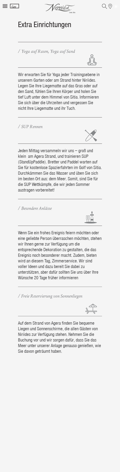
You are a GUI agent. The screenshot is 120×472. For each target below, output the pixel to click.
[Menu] (5, 8)
